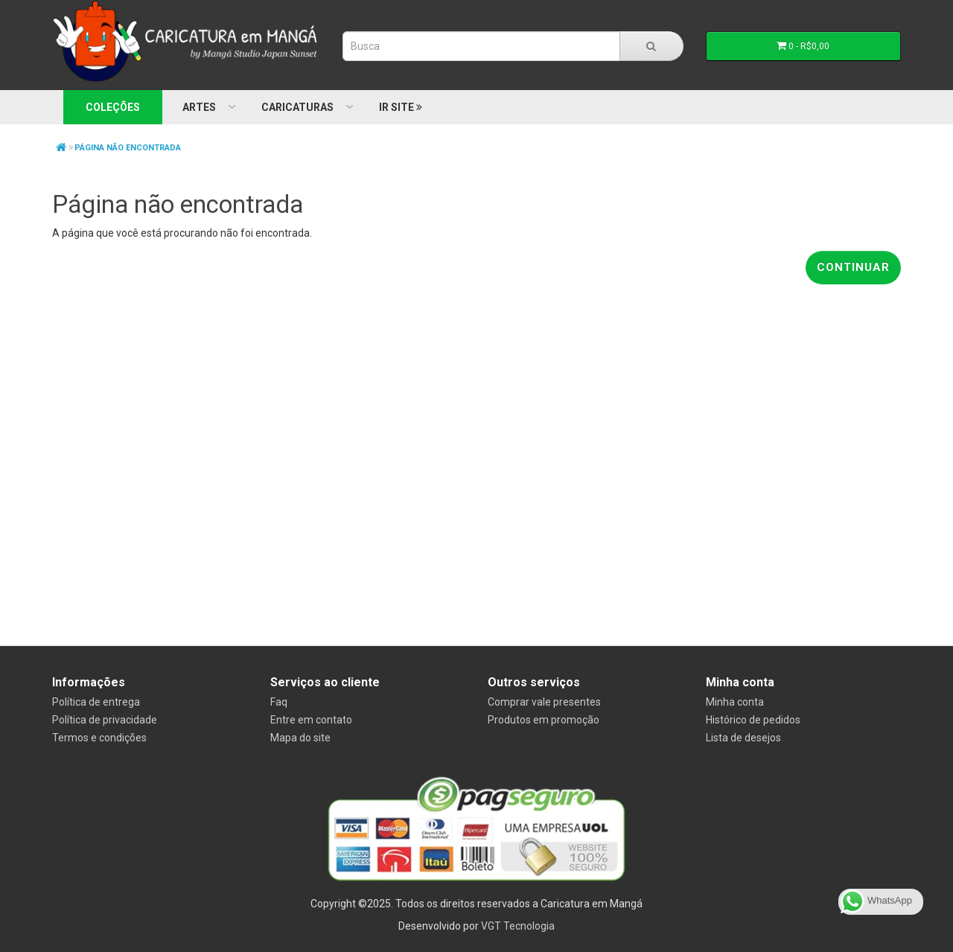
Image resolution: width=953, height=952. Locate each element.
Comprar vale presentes (544, 702)
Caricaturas (297, 107)
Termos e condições (99, 738)
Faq (278, 702)
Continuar (853, 267)
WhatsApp (876, 901)
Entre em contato (311, 720)
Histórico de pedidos (753, 720)
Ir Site (400, 107)
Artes (199, 107)
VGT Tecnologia (518, 926)
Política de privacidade (104, 720)
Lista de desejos (743, 738)
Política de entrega (96, 702)
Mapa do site (300, 738)
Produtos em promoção (543, 720)
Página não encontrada (127, 148)
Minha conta (735, 702)
